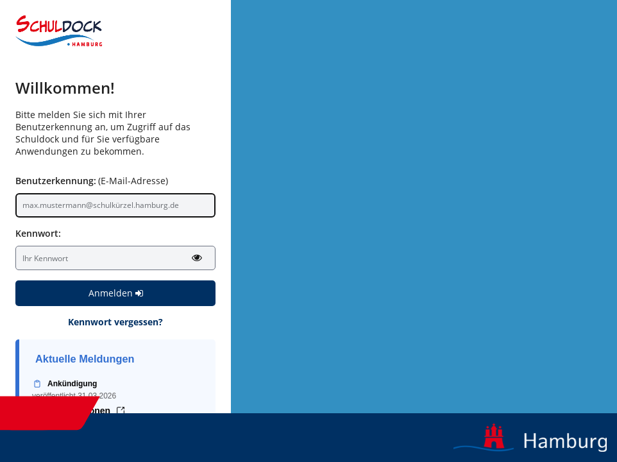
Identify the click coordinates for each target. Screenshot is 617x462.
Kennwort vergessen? (115, 322)
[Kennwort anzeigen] (197, 257)
